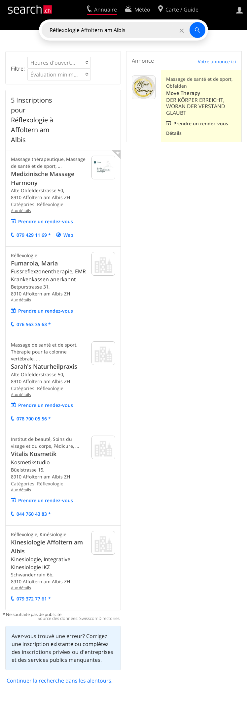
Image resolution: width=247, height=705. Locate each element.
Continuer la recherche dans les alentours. (60, 680)
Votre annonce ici (217, 61)
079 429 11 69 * (34, 235)
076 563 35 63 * (34, 324)
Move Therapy (183, 93)
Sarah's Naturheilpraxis (44, 366)
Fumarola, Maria (34, 263)
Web (68, 235)
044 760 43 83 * (34, 514)
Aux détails (21, 210)
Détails (174, 133)
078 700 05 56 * (34, 418)
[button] (59, 63)
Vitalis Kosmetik (33, 454)
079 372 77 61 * (34, 599)
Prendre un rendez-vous (45, 221)
